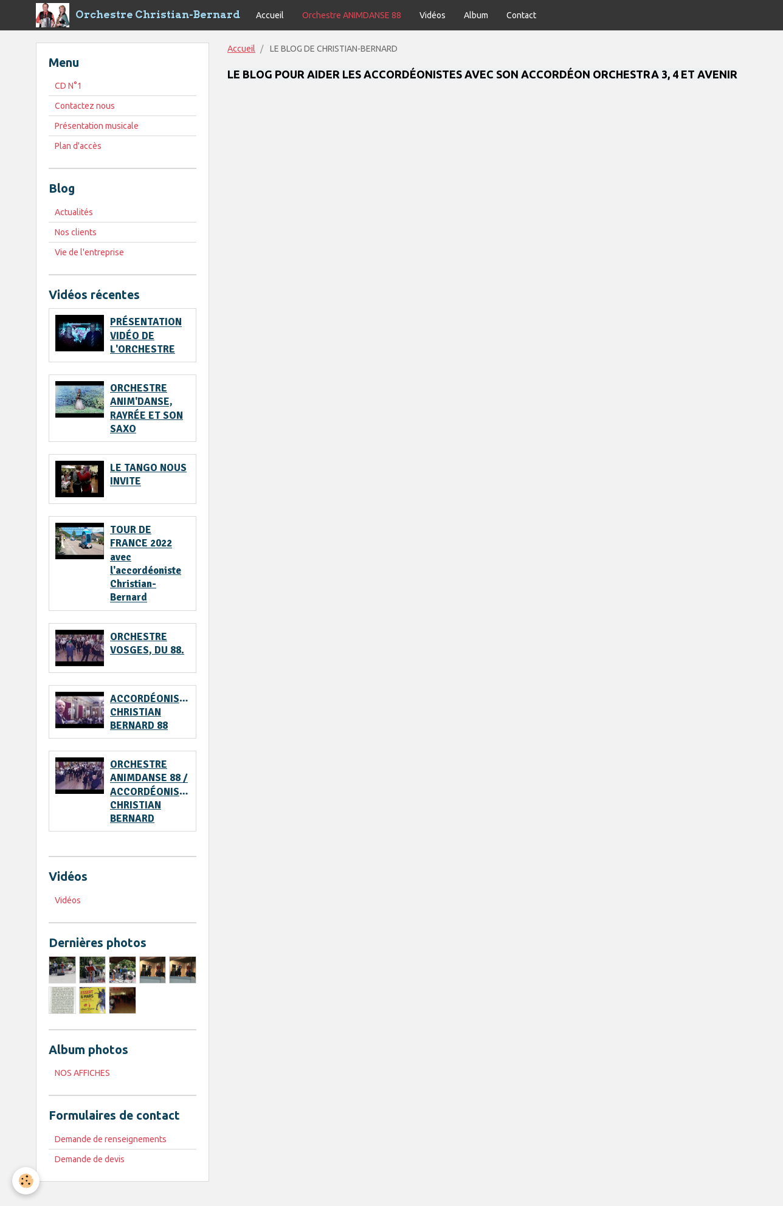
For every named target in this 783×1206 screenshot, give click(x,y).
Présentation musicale (97, 126)
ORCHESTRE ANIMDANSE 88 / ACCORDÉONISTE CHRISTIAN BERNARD (150, 791)
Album (476, 15)
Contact (521, 15)
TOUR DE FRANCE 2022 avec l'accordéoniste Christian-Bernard (145, 563)
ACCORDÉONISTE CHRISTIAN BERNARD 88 (150, 712)
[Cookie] (26, 1180)
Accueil (270, 15)
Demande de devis (90, 1159)
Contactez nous (85, 106)
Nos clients (76, 232)
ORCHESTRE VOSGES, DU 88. (147, 643)
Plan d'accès (78, 146)
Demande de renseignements (111, 1139)
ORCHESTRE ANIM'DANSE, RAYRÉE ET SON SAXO (146, 408)
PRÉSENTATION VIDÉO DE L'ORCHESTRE (146, 336)
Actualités (74, 212)
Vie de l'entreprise (89, 252)
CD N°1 (68, 86)
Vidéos (432, 15)
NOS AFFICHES (82, 1073)
